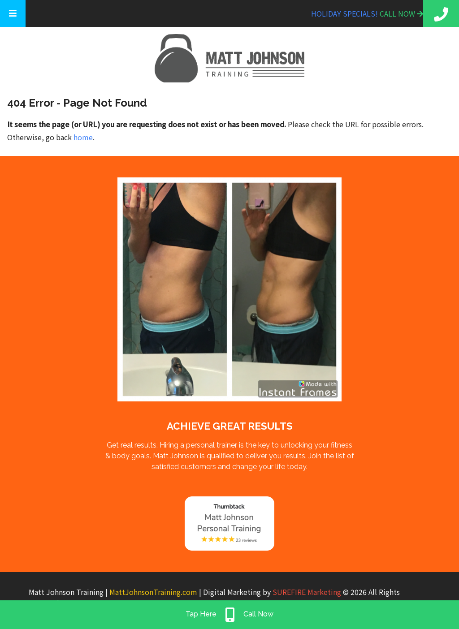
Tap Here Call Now (229, 614)
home (83, 137)
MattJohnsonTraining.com (153, 591)
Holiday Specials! (345, 13)
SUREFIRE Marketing (307, 591)
